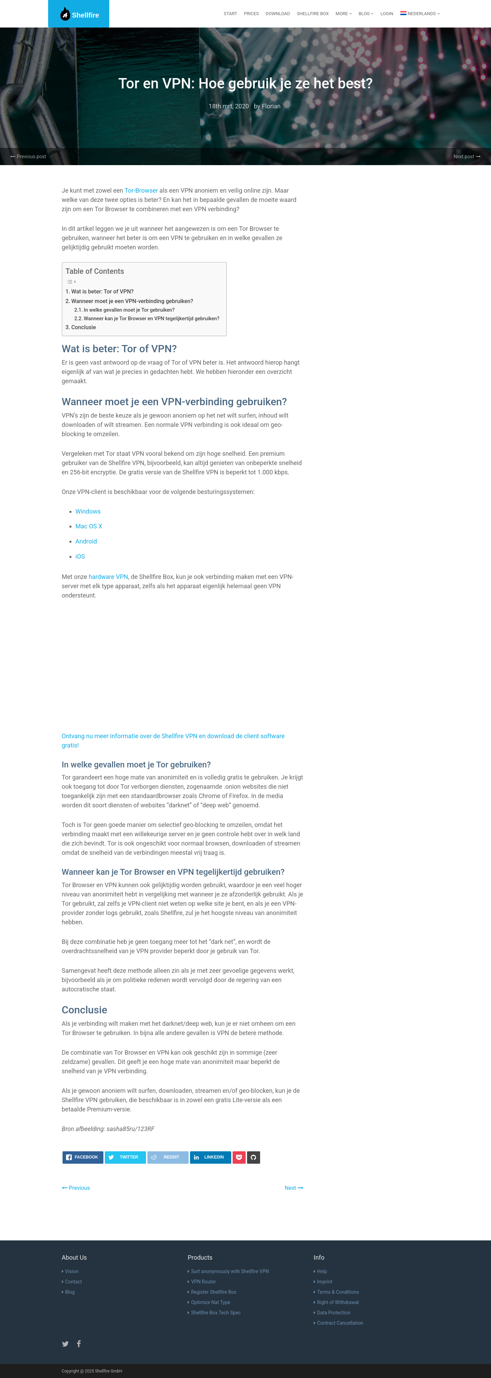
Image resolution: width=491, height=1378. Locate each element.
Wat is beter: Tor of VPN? (102, 291)
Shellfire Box (313, 13)
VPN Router (202, 1281)
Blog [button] (366, 13)
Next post (467, 156)
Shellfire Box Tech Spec (214, 1312)
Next (294, 1188)
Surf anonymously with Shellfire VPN (228, 1271)
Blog (68, 1292)
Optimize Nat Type (209, 1302)
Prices (251, 13)
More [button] (344, 13)
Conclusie (83, 327)
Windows (88, 511)
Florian (271, 106)
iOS (80, 556)
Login (386, 13)
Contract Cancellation (338, 1323)
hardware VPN (108, 576)
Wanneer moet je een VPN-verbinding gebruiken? (132, 301)
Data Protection (332, 1312)
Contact (72, 1281)
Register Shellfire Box (212, 1292)
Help (320, 1271)
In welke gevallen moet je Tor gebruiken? (129, 310)
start (230, 13)
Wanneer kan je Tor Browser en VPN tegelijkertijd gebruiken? (152, 318)
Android (86, 541)
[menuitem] (420, 13)
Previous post (28, 156)
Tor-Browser (141, 190)
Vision (70, 1271)
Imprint (323, 1281)
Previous (76, 1188)
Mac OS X (89, 526)
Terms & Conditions (336, 1292)
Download (278, 13)
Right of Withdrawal (336, 1302)
